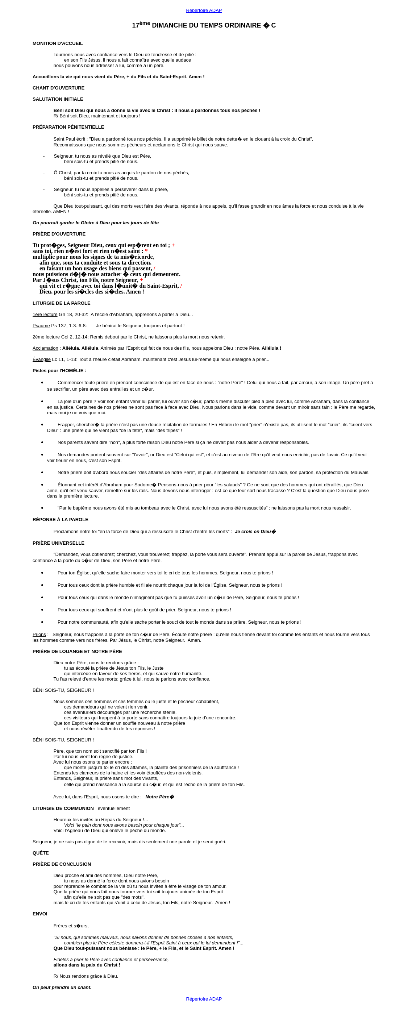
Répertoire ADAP (204, 10)
